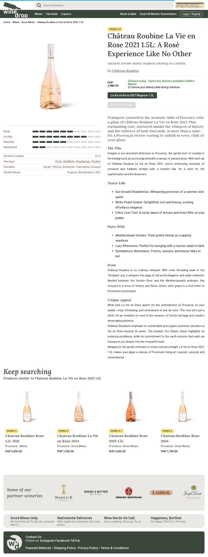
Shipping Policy (65, 548)
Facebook (62, 540)
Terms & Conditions (115, 548)
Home (6, 22)
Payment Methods (38, 548)
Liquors (66, 14)
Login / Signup (191, 14)
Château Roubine (125, 70)
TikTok (75, 540)
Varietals (52, 14)
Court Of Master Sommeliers (158, 14)
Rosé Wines (28, 22)
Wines (39, 14)
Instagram (47, 540)
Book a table (128, 14)
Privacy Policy (88, 548)
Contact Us (33, 537)
